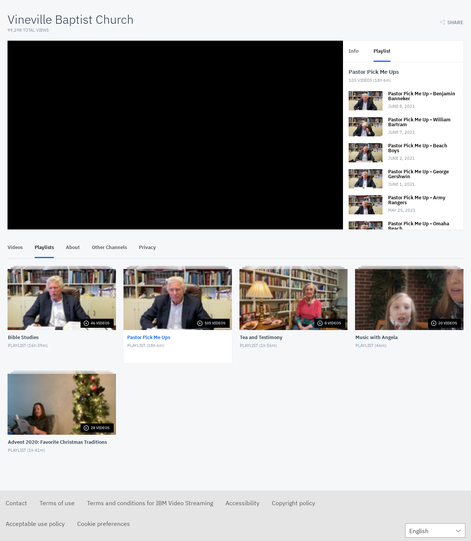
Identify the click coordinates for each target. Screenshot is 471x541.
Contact (16, 503)
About (73, 247)
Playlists (44, 247)
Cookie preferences (103, 523)
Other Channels (109, 247)
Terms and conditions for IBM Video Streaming (150, 503)
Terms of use (57, 503)
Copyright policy (293, 503)
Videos (15, 247)
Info (353, 51)
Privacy (147, 247)
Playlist (381, 51)
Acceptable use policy (35, 523)
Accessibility (242, 503)
